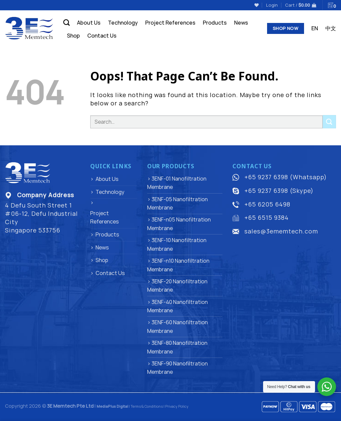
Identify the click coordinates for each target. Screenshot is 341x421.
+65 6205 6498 (267, 204)
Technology (123, 22)
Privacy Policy (176, 406)
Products (215, 22)
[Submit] (329, 121)
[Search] (66, 22)
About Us (89, 22)
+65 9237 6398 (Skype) (279, 191)
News (241, 22)
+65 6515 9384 (266, 217)
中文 (330, 28)
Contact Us (102, 35)
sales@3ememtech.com (281, 231)
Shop (73, 35)
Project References (170, 22)
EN (314, 28)
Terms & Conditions (147, 406)
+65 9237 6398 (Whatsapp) (285, 177)
